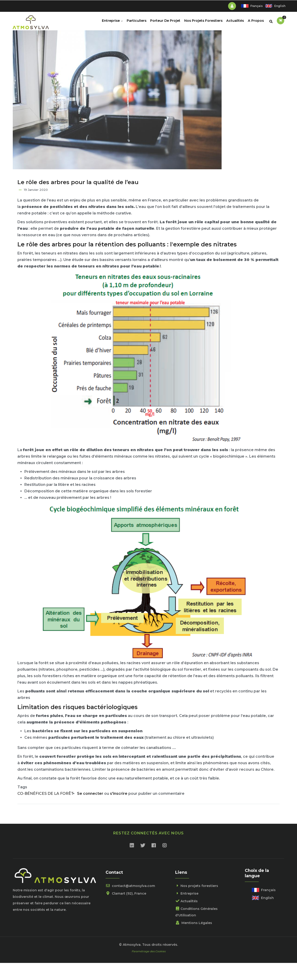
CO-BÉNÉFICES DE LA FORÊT (45, 795)
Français (256, 6)
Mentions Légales (193, 925)
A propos (255, 22)
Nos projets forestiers (202, 22)
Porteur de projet (163, 22)
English (279, 6)
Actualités (234, 22)
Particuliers (134, 22)
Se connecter (90, 795)
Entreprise (109, 22)
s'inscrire (118, 795)
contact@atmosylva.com (130, 888)
